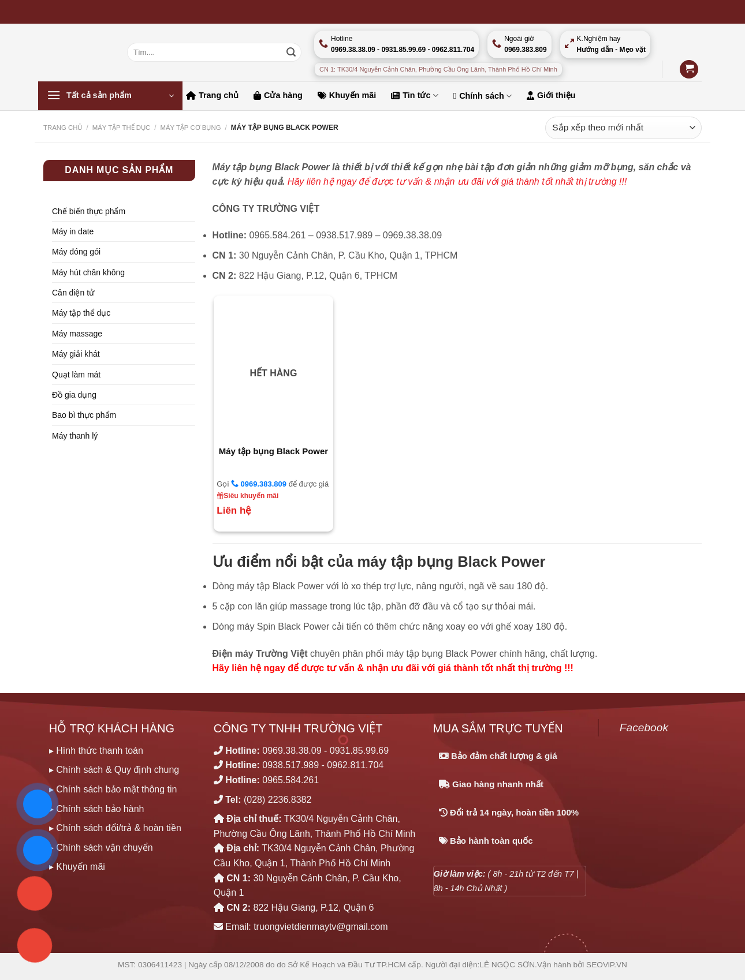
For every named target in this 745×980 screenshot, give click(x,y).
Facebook (644, 727)
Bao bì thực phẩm (84, 415)
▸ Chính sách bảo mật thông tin (113, 789)
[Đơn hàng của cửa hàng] (623, 128)
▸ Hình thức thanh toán (96, 750)
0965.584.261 (290, 780)
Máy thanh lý (75, 435)
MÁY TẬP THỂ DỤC (121, 127)
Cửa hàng (278, 95)
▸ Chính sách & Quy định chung (114, 770)
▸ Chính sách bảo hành (96, 809)
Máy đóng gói (76, 251)
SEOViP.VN (606, 964)
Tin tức (414, 95)
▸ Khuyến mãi (77, 866)
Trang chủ (212, 95)
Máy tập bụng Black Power (274, 451)
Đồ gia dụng (74, 394)
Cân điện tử (73, 292)
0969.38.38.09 (291, 750)
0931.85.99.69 (359, 750)
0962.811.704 (355, 765)
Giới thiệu (551, 95)
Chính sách (482, 96)
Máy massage (77, 333)
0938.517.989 (290, 765)
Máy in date (73, 231)
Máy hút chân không (88, 272)
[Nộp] (291, 52)
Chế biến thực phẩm (88, 211)
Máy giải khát (76, 353)
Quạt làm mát (76, 374)
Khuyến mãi (347, 95)
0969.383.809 (258, 483)
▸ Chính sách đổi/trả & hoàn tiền (115, 828)
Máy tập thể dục (81, 312)
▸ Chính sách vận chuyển (101, 847)
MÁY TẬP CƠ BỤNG (190, 127)
